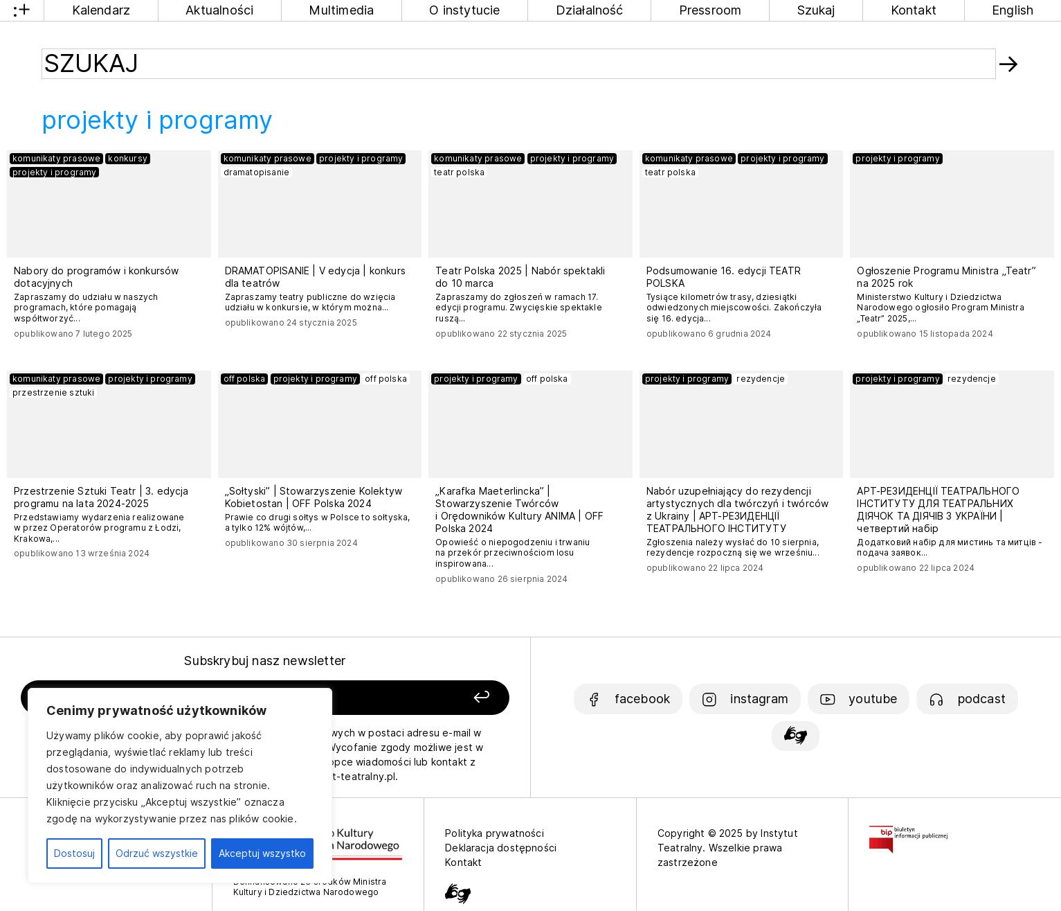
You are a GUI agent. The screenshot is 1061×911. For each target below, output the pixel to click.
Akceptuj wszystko (262, 853)
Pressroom (710, 10)
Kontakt (913, 10)
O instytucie (464, 10)
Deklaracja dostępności (500, 847)
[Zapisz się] (412, 698)
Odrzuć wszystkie (157, 853)
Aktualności (219, 10)
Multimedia (341, 10)
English (1012, 10)
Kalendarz (101, 10)
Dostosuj (74, 853)
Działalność (590, 10)
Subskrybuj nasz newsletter (264, 660)
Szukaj (816, 10)
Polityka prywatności (494, 833)
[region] (180, 785)
